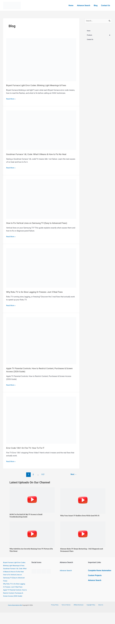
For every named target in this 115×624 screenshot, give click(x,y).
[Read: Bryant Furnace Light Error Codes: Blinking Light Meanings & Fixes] (41, 59)
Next (73, 474)
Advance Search (83, 5)
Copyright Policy (89, 616)
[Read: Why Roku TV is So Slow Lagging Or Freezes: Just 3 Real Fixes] (41, 268)
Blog (96, 5)
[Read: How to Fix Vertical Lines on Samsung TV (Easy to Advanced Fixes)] (41, 199)
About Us (98, 616)
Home (71, 5)
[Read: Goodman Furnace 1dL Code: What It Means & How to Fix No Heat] (41, 130)
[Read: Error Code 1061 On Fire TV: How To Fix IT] (41, 420)
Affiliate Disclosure (78, 616)
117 (42, 474)
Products (99, 35)
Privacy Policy (57, 616)
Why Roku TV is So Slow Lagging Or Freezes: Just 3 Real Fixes (38, 292)
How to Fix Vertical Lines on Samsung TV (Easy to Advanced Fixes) (41, 223)
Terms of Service (67, 616)
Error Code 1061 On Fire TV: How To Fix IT (28, 447)
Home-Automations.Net (15, 616)
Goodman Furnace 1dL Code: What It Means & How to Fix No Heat (40, 154)
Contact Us (105, 5)
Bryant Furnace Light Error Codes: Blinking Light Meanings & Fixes (40, 85)
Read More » (11, 98)
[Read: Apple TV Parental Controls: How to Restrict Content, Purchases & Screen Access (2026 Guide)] (41, 340)
